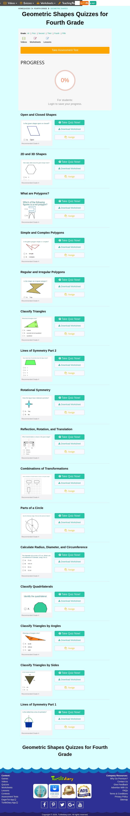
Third (49, 33)
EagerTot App (8, 799)
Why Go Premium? (119, 778)
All (28, 33)
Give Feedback (121, 784)
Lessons (5, 790)
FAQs (125, 790)
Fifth (64, 33)
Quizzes (5, 784)
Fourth (57, 33)
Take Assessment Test (65, 50)
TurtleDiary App (9, 802)
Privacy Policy (121, 796)
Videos (4, 781)
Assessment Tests (9, 796)
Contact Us (122, 781)
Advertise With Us (119, 787)
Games (4, 778)
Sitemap (124, 799)
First (34, 33)
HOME (20, 8)
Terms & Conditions (119, 793)
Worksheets (7, 787)
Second (41, 33)
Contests (5, 793)
